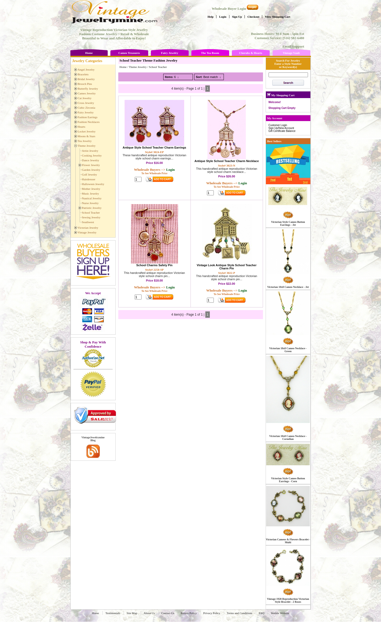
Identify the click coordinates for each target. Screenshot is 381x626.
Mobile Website (280, 613)
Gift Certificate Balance (282, 131)
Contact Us (167, 613)
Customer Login (278, 125)
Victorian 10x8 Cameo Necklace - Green (288, 350)
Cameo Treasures (129, 52)
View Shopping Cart (277, 16)
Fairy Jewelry (169, 52)
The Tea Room (210, 52)
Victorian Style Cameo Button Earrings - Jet (288, 223)
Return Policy (189, 613)
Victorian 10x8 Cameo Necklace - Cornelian (288, 437)
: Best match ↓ (208, 77)
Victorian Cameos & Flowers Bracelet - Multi (288, 541)
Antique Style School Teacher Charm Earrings (154, 147)
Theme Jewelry (138, 66)
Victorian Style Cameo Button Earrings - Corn (288, 480)
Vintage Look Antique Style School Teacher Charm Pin (227, 267)
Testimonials (112, 613)
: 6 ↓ (172, 77)
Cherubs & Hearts (250, 52)
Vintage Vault (291, 52)
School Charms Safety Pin (154, 265)
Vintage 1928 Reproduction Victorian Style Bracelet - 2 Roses (288, 600)
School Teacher (158, 66)
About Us (149, 613)
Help (211, 16)
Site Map (131, 613)
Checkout (253, 16)
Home (89, 52)
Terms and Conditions (239, 613)
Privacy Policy (211, 613)
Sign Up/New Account (281, 128)
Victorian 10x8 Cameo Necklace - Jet (288, 287)
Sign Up (237, 16)
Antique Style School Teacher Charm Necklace (226, 161)
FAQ (261, 613)
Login (222, 16)
